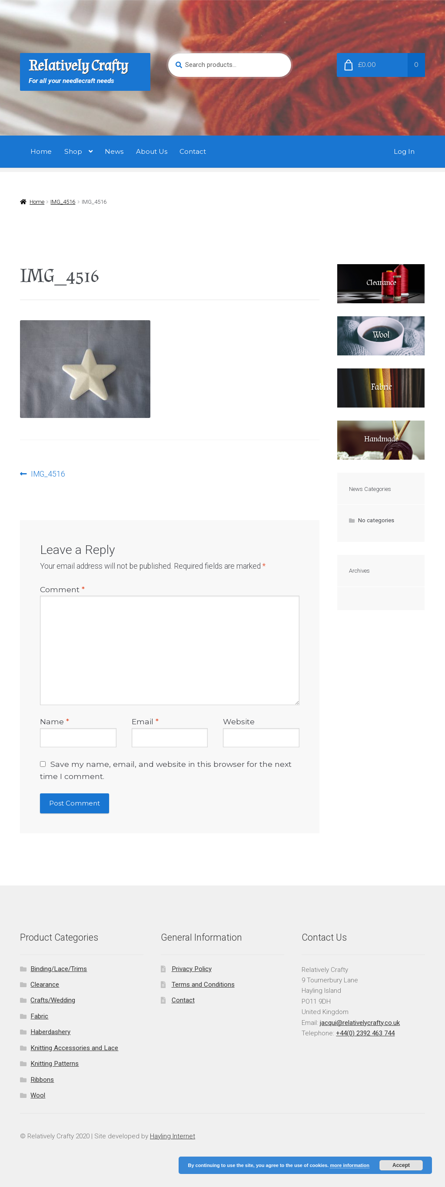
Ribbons (42, 1080)
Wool (37, 1095)
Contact (192, 151)
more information (349, 1165)
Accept (401, 1165)
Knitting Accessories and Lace (74, 1048)
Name (54, 721)
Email (145, 721)
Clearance (44, 984)
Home (41, 151)
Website (239, 721)
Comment (62, 589)
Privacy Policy (192, 969)
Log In (404, 151)
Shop (73, 151)
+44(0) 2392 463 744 (365, 1033)
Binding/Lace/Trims (58, 969)
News (114, 151)
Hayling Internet (172, 1136)
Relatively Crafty (78, 66)
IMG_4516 (62, 202)
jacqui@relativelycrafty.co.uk (360, 1023)
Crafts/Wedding (52, 1000)
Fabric (39, 1016)
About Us (151, 151)
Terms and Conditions (203, 984)
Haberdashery (50, 1032)
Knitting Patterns (54, 1064)
